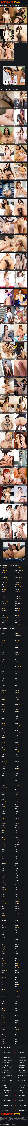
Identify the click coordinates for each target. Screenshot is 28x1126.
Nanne (17, 718)
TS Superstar (21, 1067)
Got (3, 875)
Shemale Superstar (8, 1067)
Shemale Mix (21, 1055)
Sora (16, 932)
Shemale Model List (22, 1093)
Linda (3, 1022)
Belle (3, 718)
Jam (2, 913)
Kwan (3, 994)
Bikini (3, 589)
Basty (3, 699)
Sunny (17, 946)
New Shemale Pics (22, 1110)
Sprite (17, 939)
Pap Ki (17, 823)
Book (3, 737)
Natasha (17, 730)
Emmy (3, 825)
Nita (16, 754)
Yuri (16, 1041)
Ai (2, 635)
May (17, 633)
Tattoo (17, 608)
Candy (3, 754)
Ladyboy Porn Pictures (9, 1055)
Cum (3, 598)
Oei (16, 787)
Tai (16, 958)
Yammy (17, 1020)
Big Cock (4, 584)
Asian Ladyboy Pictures (9, 1065)
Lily (2, 1017)
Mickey (17, 652)
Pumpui (17, 880)
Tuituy (17, 987)
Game (3, 851)
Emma (3, 823)
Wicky (17, 1010)
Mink (16, 668)
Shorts (17, 591)
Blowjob (4, 594)
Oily (16, 794)
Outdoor (17, 572)
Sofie (16, 922)
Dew (3, 806)
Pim (16, 851)
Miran (17, 676)
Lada (3, 1003)
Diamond (4, 808)
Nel (16, 740)
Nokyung (17, 761)
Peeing (17, 579)
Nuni (16, 780)
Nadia (17, 699)
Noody (17, 768)
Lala (2, 1006)
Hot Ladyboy (21, 1062)
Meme (17, 647)
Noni (16, 763)
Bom (3, 730)
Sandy (17, 903)
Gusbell (3, 884)
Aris (2, 676)
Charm (3, 763)
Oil (16, 792)
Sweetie (17, 953)
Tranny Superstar (8, 1080)
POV (17, 584)
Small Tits (18, 598)
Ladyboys (6, 1110)
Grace (3, 877)
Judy (3, 949)
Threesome (18, 613)
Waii (16, 1001)
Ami (2, 649)
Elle (2, 818)
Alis (3, 640)
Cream (3, 785)
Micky (17, 654)
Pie (16, 849)
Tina (16, 977)
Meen (17, 640)
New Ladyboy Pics (8, 1082)
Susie (17, 949)
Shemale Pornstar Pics (23, 1095)
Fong (3, 846)
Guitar (3, 882)
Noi (16, 759)
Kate (2, 972)
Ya (16, 1017)
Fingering (4, 610)
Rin (16, 884)
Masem (17, 630)
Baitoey (3, 690)
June (3, 953)
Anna (3, 666)
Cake (3, 749)
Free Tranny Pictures (23, 1098)
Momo (17, 683)
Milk (16, 657)
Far (2, 835)
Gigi (2, 861)
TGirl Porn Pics (21, 1070)
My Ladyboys (21, 1090)
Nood (16, 766)
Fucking (4, 613)
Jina (3, 939)
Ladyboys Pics (8, 1124)
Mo (16, 678)
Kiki (2, 982)
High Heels (4, 620)
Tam (16, 960)
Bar (3, 697)
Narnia (17, 725)
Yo (16, 1027)
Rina (16, 887)
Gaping (4, 615)
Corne (3, 782)
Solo (17, 601)
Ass (3, 572)
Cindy (3, 775)
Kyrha (3, 1001)
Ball (2, 692)
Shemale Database (22, 1103)
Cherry (3, 768)
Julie (3, 951)
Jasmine (4, 920)
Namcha (17, 704)
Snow (17, 915)
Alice (3, 638)
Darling (3, 797)
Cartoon (4, 761)
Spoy (16, 937)
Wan (16, 1003)
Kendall (3, 977)
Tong (16, 979)
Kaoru (3, 963)
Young (17, 624)
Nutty (17, 785)
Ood (16, 801)
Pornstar (18, 582)
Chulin (3, 773)
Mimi (17, 661)
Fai (2, 830)
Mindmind (18, 666)
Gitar (3, 868)
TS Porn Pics (7, 1093)
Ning (17, 752)
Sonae (17, 925)
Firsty (3, 844)
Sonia (17, 927)
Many (3, 1041)
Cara (3, 756)
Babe (3, 575)
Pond (17, 863)
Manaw (3, 1036)
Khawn (3, 979)
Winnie (17, 1015)
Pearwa (17, 842)
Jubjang (3, 946)
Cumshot (4, 601)
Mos (17, 695)
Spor (16, 934)
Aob (2, 668)
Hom (3, 892)
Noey (16, 756)
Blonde (3, 591)
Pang (16, 820)
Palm (17, 808)
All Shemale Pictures (23, 1080)
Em (2, 820)
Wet (16, 622)
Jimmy (3, 937)
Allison (3, 642)
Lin (2, 1020)
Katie (3, 975)
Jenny (3, 927)
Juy (2, 956)
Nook (16, 771)
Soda (17, 918)
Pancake (17, 818)
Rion (16, 889)
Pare (16, 825)
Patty (17, 835)
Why (16, 1008)
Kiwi (2, 991)
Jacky (3, 911)
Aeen (3, 633)
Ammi (3, 654)
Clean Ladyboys (7, 1077)
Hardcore (4, 617)
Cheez (3, 766)
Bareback (4, 577)
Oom (16, 804)
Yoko (17, 1029)
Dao (3, 792)
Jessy (3, 934)
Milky (16, 659)
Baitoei (3, 687)
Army (3, 680)
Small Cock (18, 596)
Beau (3, 704)
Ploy (17, 856)
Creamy (4, 787)
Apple (3, 671)
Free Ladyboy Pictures (9, 1050)
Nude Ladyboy (7, 1087)
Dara (3, 794)
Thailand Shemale (22, 1060)
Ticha (17, 975)
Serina (17, 911)
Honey (3, 894)
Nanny (17, 721)
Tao (16, 965)
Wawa (17, 1006)
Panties (17, 575)
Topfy (17, 984)
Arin (3, 673)
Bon (3, 733)
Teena (17, 970)
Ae (2, 630)
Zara (16, 1043)
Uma (16, 989)
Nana (17, 711)
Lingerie (18, 567)
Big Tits (4, 586)
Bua (2, 747)
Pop (16, 870)
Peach (17, 839)
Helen (3, 889)
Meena (17, 642)
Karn (3, 968)
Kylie (2, 998)
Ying (16, 1024)
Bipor (3, 725)
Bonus (3, 735)
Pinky (17, 854)
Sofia (16, 920)
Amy (3, 659)
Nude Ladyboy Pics (8, 1057)
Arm (2, 678)
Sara (17, 906)
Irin (2, 901)
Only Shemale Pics (8, 1095)
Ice (2, 899)
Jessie (3, 932)
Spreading (18, 603)
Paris (17, 827)
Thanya (17, 972)
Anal (3, 567)
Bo (2, 728)
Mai (2, 1032)
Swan (17, 951)
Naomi (17, 723)
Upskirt (17, 620)
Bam (3, 695)
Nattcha (17, 733)
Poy (16, 873)
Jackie (3, 908)
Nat (16, 728)
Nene (16, 742)
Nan (16, 709)
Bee (3, 709)
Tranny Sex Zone (22, 1087)
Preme (17, 877)
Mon (16, 685)
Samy (17, 901)
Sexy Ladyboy (7, 1098)
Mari (3, 1043)
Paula (17, 837)
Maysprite (18, 635)
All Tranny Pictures (22, 1072)
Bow (2, 740)
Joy (2, 944)
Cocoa (3, 780)
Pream (17, 875)
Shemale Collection (8, 1105)
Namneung (18, 706)
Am (2, 647)
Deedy (3, 804)
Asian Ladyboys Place (9, 1070)
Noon (17, 773)
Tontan (17, 982)
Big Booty (4, 582)
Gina (2, 865)
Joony (3, 941)
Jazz (3, 922)
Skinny (17, 594)
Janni (3, 918)
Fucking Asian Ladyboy (9, 1060)
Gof (2, 873)
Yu (16, 1034)
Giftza (3, 858)
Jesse (3, 930)
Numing (17, 778)
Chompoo (4, 771)
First (3, 842)
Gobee (3, 870)
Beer (3, 711)
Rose (17, 892)
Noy (16, 775)
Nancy (17, 714)
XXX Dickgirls (7, 1108)
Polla (16, 858)
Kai (2, 960)
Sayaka (17, 908)
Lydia (3, 1029)
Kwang (3, 996)
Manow (3, 1039)
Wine (17, 1013)
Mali (2, 1034)
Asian (4, 570)
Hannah (3, 887)
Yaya (16, 1022)
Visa (16, 998)
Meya (17, 649)
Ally (2, 645)
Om (16, 799)
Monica (17, 690)
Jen (2, 925)
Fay (2, 837)
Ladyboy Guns (21, 1100)
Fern (3, 839)
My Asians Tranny (22, 1077)
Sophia (17, 930)
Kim (2, 984)
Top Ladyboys (7, 1052)
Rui (16, 894)
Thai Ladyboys (7, 1072)
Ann (2, 664)
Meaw (17, 638)
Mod (16, 680)
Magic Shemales (8, 1100)
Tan (16, 963)
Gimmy (3, 863)
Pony (16, 865)
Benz (3, 723)
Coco (3, 778)
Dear (3, 799)
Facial (3, 605)
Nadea (17, 697)
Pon (16, 861)
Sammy (17, 899)
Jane (3, 915)
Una (16, 991)
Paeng (17, 806)
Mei (16, 645)
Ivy (2, 906)
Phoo (16, 846)
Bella (3, 716)
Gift (3, 856)
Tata (17, 968)
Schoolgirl (18, 589)
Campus (3, 752)
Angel (3, 661)
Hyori (3, 896)
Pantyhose (18, 577)
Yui (16, 1036)
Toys (17, 615)
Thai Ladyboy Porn (8, 1085)
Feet (3, 608)
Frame (3, 849)
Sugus (17, 941)
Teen (17, 610)
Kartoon (4, 970)
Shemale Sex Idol (22, 1085)
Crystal (3, 789)
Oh (16, 789)
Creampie (4, 596)
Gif (2, 854)
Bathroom (4, 579)
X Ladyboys (20, 1082)
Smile (17, 913)
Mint (17, 673)
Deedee (3, 801)
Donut (3, 811)
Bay (2, 702)
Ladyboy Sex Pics (8, 1075)
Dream (3, 813)
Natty (17, 735)
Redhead (18, 586)
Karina (3, 965)
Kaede (3, 958)
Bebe (3, 706)
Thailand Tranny (21, 1065)
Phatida (17, 844)
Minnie (17, 671)
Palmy (17, 811)
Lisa (3, 1027)
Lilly (2, 1015)
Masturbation (19, 570)
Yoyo (17, 1032)
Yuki (16, 1039)
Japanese (4, 622)
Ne (16, 737)
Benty (3, 721)
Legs (3, 624)
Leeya (3, 1013)
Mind (16, 664)
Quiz (17, 882)
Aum (3, 683)
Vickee (17, 996)
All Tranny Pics (21, 1057)
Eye (3, 827)
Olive (16, 797)
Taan (16, 956)
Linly (2, 1024)
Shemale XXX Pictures (9, 1090)
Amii (2, 652)
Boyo (3, 744)
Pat (16, 832)
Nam (17, 702)
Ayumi (3, 685)
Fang (3, 832)
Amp (3, 657)
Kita (2, 987)
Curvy (3, 603)
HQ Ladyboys (21, 1052)
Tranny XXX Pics (22, 1050)
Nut (16, 782)
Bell (3, 714)
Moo (17, 692)
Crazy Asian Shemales (23, 1105)
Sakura (17, 896)
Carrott (3, 759)
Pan (16, 816)
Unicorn (17, 994)
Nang (16, 716)
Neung (17, 744)
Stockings (18, 605)
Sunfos (17, 944)
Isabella (3, 903)
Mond (17, 687)
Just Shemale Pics (8, 1062)
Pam (16, 813)
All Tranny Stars (7, 1103)
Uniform (17, 617)
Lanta (3, 1008)
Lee (3, 1010)
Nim (16, 749)
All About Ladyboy (22, 1075)
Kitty (3, 989)
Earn (2, 816)
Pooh (16, 868)
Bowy (3, 742)
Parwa (17, 830)
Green (3, 880)
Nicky (16, 747)
